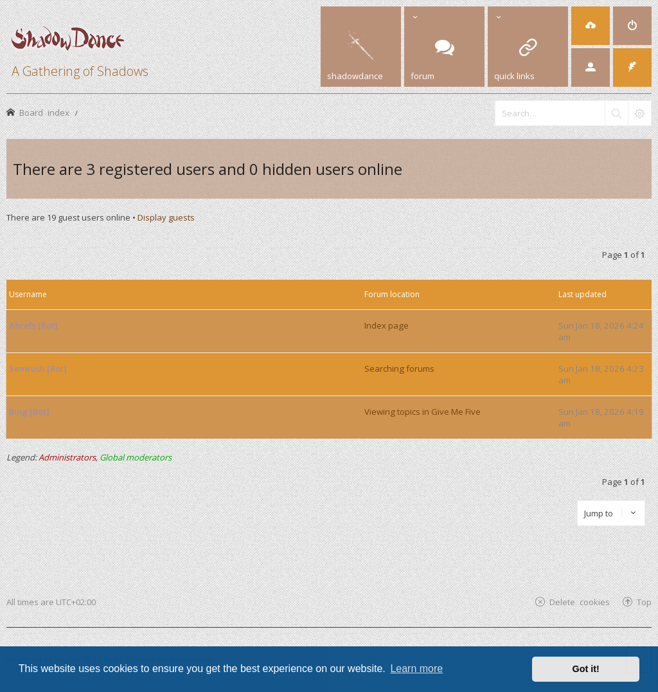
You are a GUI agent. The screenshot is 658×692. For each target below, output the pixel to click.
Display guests (166, 217)
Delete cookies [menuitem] (579, 601)
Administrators (67, 457)
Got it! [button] (586, 669)
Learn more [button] (416, 668)
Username (28, 294)
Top (644, 601)
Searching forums (399, 368)
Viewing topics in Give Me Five (422, 411)
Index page (386, 325)
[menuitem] (590, 25)
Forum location (392, 294)
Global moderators (136, 457)
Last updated (582, 294)
